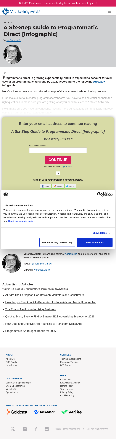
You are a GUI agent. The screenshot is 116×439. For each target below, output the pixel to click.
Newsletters (11, 365)
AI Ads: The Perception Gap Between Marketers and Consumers (44, 295)
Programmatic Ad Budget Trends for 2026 (30, 330)
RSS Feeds (11, 362)
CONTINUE (57, 160)
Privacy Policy (66, 392)
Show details (100, 232)
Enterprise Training (69, 362)
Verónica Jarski (13, 40)
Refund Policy (66, 386)
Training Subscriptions (70, 359)
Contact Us (65, 379)
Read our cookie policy (21, 221)
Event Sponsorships (15, 386)
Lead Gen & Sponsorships (18, 382)
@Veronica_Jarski (42, 263)
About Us (10, 359)
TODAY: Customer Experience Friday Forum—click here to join (58, 3)
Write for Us (11, 389)
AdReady (99, 81)
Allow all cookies (94, 242)
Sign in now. (66, 167)
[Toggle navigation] (109, 11)
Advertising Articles (18, 284)
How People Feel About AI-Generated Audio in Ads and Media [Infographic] (51, 302)
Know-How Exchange (70, 382)
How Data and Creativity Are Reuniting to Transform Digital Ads (43, 323)
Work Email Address (37, 146)
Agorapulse (71, 254)
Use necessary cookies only (57, 242)
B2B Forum (65, 365)
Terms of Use (66, 389)
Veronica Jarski (42, 269)
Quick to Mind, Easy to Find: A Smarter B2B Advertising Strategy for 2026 (49, 316)
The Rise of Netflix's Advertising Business (30, 309)
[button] (46, 186)
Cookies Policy (67, 395)
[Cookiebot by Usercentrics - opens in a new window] (99, 194)
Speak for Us (12, 392)
